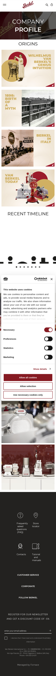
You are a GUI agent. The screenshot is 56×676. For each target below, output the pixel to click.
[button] (16, 267)
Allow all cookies (28, 377)
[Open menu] (4, 4)
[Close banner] (52, 279)
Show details (40, 369)
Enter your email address (15, 631)
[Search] (47, 4)
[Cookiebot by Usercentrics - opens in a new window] (35, 279)
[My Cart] (51, 4)
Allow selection (28, 386)
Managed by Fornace (28, 665)
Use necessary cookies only (28, 395)
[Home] (28, 4)
